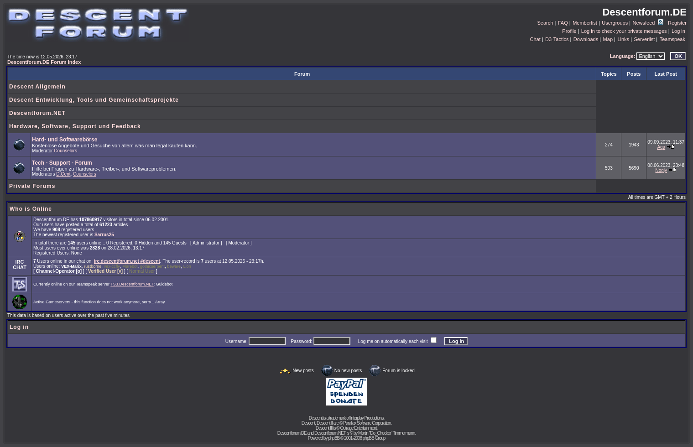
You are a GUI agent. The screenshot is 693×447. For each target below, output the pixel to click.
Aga (661, 147)
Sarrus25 (104, 234)
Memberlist (585, 23)
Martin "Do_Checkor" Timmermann (386, 433)
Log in (678, 31)
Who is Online (31, 209)
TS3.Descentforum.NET (132, 284)
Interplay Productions (366, 418)
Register (677, 23)
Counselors (65, 150)
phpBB (333, 438)
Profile (569, 31)
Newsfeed (648, 23)
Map (608, 39)
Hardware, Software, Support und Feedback (75, 126)
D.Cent (63, 174)
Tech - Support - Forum (62, 163)
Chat (535, 39)
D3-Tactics (556, 39)
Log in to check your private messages (624, 31)
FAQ (563, 23)
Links (623, 39)
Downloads (585, 39)
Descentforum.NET (37, 113)
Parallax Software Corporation (367, 423)
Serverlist (644, 39)
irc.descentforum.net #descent (127, 261)
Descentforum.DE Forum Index (44, 62)
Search (545, 23)
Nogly (661, 170)
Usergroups (615, 23)
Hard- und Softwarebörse (64, 139)
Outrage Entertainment (358, 428)
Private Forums (32, 186)
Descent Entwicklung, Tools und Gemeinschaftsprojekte (94, 100)
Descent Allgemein (37, 86)
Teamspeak (672, 39)
